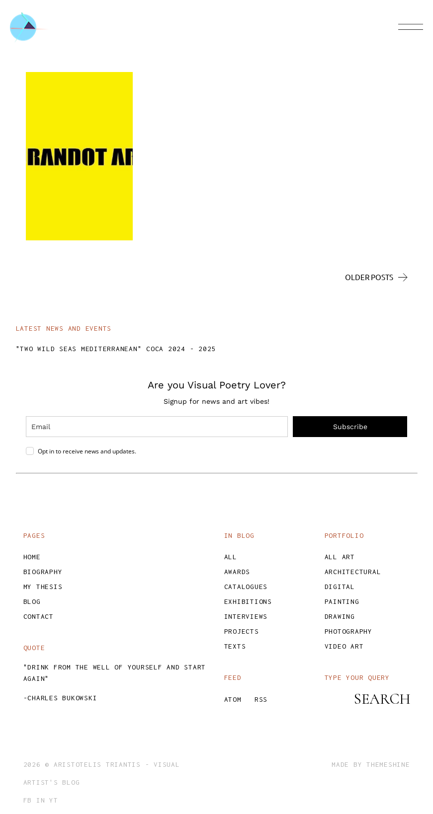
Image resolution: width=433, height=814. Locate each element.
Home (32, 557)
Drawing (340, 616)
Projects (241, 631)
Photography (348, 631)
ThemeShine (388, 764)
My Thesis (43, 587)
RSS (261, 699)
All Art (340, 557)
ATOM (233, 699)
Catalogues (246, 587)
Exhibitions (248, 601)
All (230, 557)
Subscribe (350, 427)
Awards (237, 572)
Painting (342, 601)
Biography (43, 572)
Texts (235, 646)
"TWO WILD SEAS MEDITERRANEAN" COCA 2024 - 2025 (116, 349)
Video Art (344, 646)
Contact (38, 616)
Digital (340, 587)
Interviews (246, 616)
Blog (32, 601)
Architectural (353, 572)
